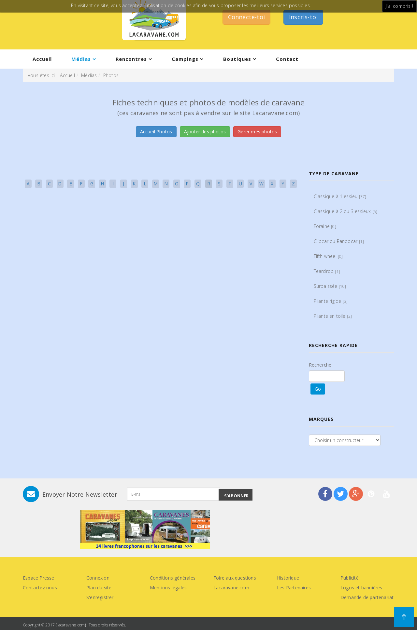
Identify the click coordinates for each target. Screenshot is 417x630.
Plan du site (98, 587)
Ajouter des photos (205, 131)
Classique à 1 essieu (340, 196)
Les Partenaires (294, 587)
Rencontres (131, 59)
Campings (185, 59)
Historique (288, 578)
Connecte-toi (246, 17)
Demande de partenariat (367, 597)
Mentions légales (168, 587)
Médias (81, 59)
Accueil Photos (156, 131)
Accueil (42, 59)
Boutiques (237, 59)
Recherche (320, 365)
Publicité (349, 578)
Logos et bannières (361, 587)
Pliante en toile (333, 316)
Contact (287, 59)
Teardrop (327, 271)
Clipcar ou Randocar (339, 241)
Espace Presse (38, 578)
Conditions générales (172, 578)
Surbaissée (330, 286)
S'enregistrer (100, 597)
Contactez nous (40, 587)
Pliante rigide (331, 301)
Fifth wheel (328, 256)
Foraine (325, 226)
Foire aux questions (234, 578)
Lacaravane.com (231, 587)
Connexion (97, 578)
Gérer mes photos (257, 131)
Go (318, 389)
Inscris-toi (303, 17)
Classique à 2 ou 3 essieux (346, 211)
